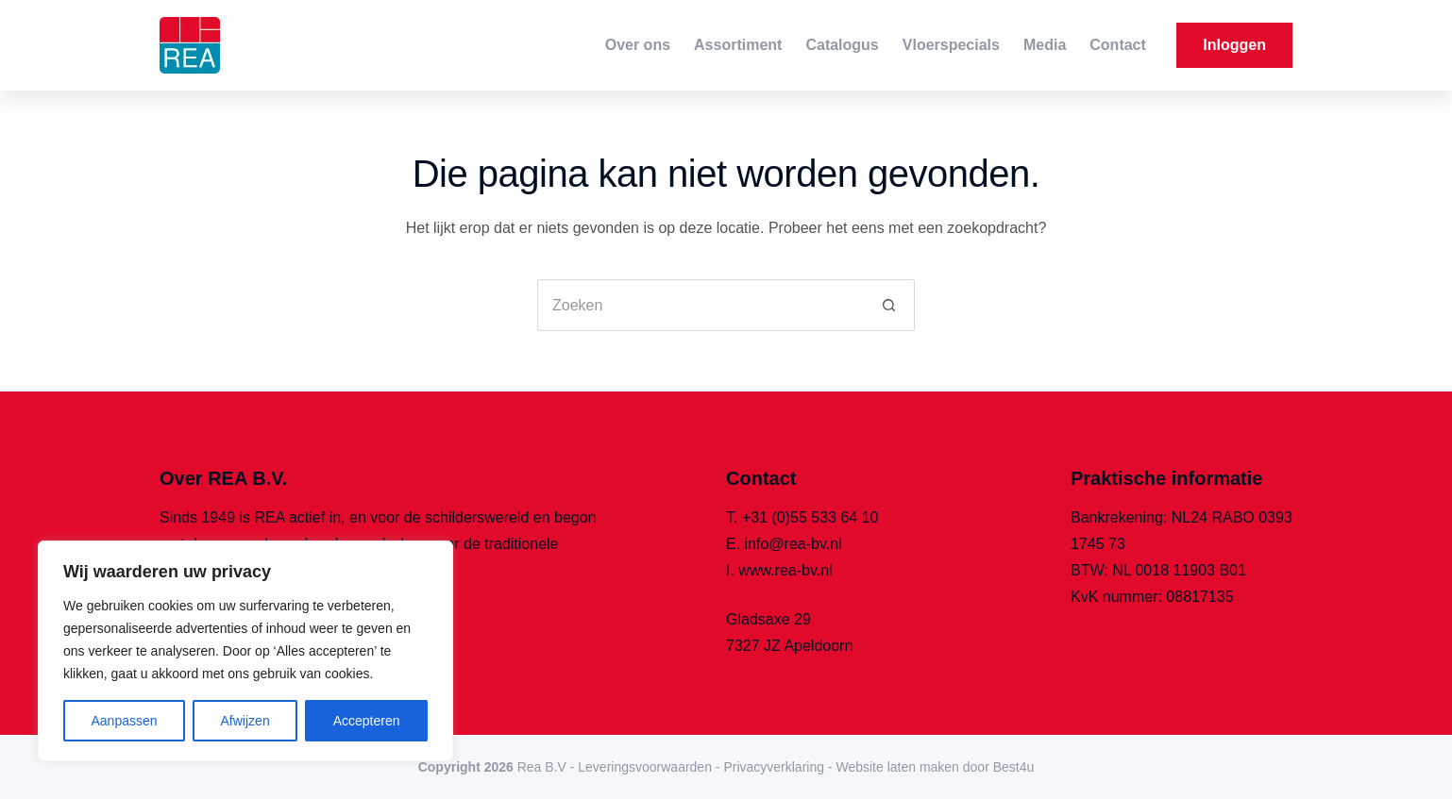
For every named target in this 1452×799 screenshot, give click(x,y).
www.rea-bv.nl (785, 570)
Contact (1117, 45)
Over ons (637, 45)
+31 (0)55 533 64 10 (810, 517)
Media (1044, 45)
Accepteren (366, 720)
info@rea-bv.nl (793, 544)
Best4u (1014, 766)
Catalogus (841, 45)
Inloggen (1234, 45)
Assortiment (738, 45)
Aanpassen (124, 720)
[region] (245, 651)
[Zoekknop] (889, 305)
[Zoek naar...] (700, 305)
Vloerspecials (951, 45)
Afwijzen (245, 720)
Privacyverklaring (773, 766)
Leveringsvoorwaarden (645, 766)
